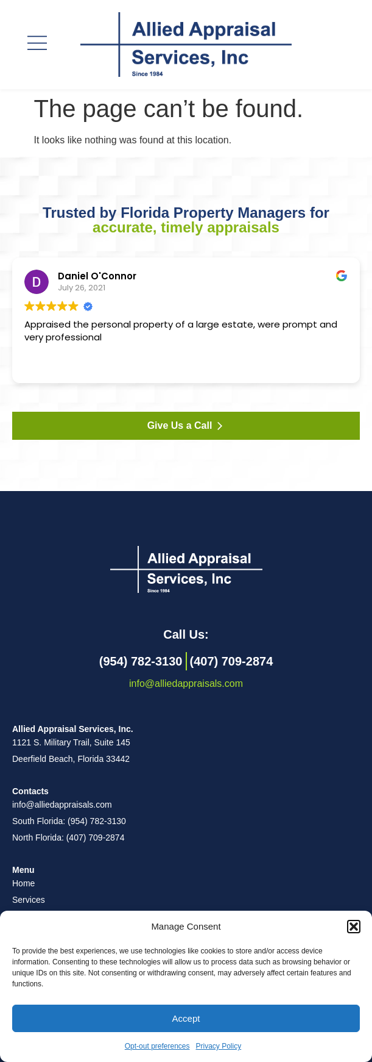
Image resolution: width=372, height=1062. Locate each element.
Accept (186, 1018)
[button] (354, 926)
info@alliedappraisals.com (186, 683)
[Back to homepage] (186, 569)
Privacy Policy (219, 1046)
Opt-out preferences (157, 1046)
